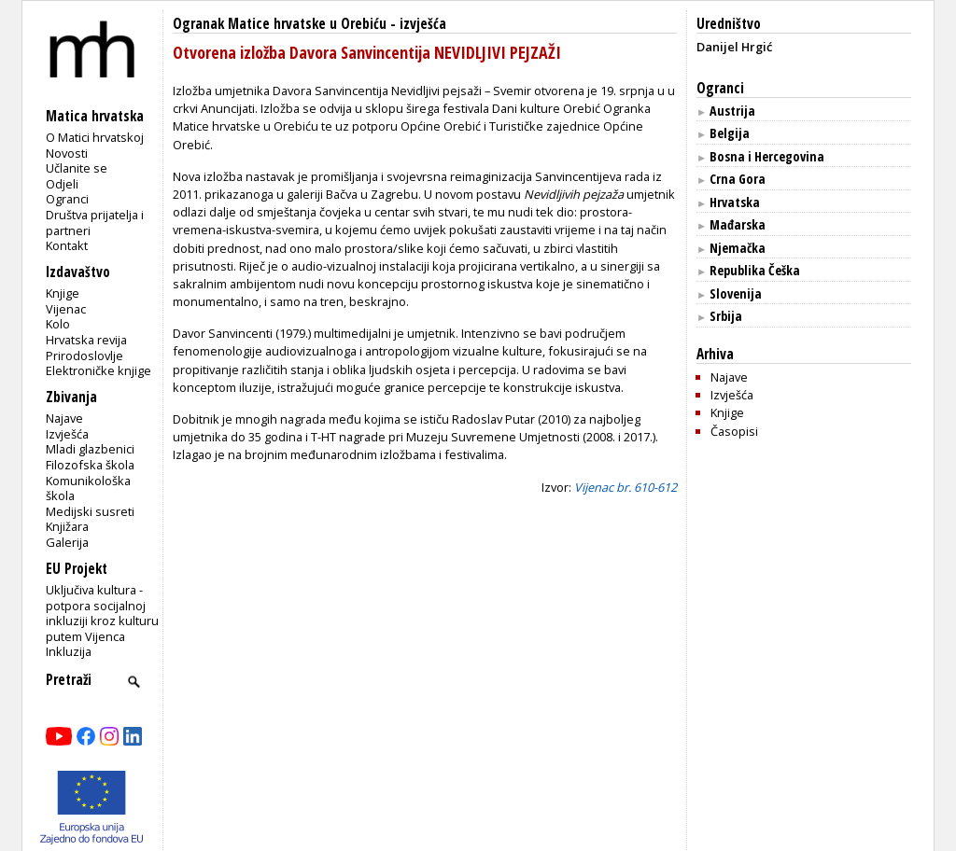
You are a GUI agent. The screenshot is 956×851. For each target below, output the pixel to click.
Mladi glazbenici (90, 448)
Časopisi (734, 431)
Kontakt (67, 245)
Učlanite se (76, 168)
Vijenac (66, 308)
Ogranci (67, 198)
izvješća (423, 24)
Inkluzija (68, 651)
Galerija (67, 542)
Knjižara (67, 526)
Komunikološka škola (88, 488)
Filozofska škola (90, 464)
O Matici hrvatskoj (95, 137)
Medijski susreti (90, 511)
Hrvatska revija (86, 339)
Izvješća (67, 434)
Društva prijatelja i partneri (95, 222)
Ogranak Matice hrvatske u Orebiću (280, 24)
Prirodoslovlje (84, 355)
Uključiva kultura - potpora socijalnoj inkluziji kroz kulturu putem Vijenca (102, 613)
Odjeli (62, 183)
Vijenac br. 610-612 (625, 487)
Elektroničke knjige (98, 370)
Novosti (67, 153)
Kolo (58, 323)
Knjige (62, 293)
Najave (64, 418)
